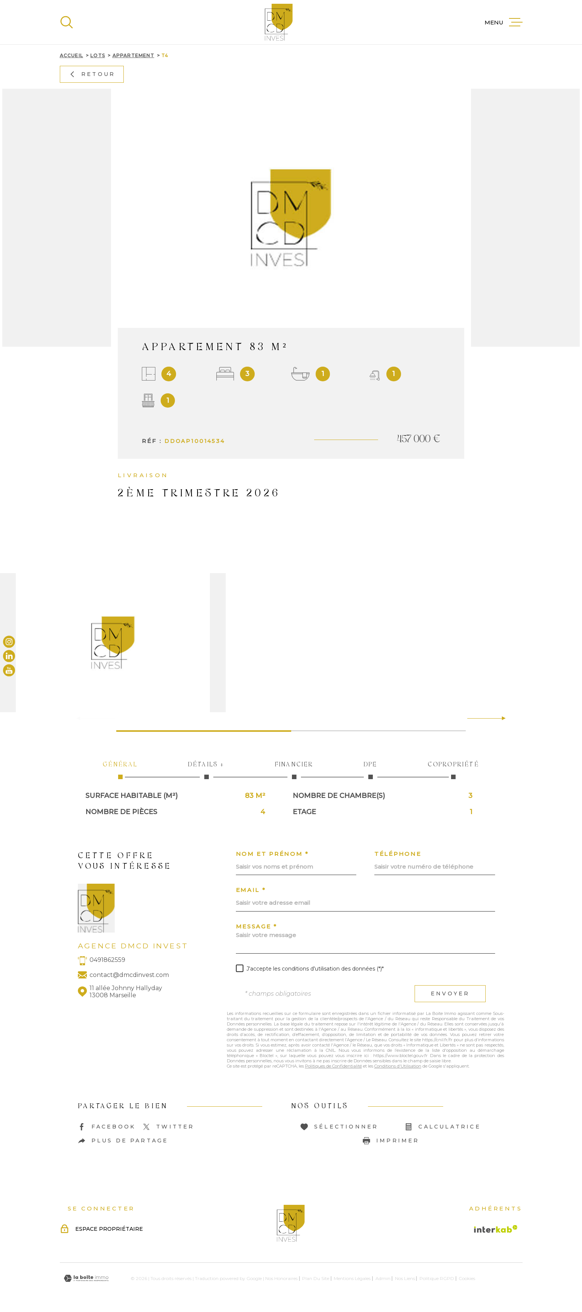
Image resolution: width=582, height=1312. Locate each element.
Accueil (71, 55)
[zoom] (291, 642)
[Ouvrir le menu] (504, 22)
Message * (256, 926)
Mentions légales (352, 1278)
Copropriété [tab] (453, 769)
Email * (251, 890)
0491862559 (107, 959)
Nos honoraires (281, 1278)
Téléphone (397, 854)
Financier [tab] (294, 769)
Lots (97, 55)
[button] (500, 718)
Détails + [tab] (206, 769)
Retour (91, 74)
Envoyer (450, 993)
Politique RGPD (436, 1278)
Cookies (467, 1278)
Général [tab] (120, 769)
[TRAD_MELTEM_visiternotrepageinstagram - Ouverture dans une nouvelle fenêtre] (9, 642)
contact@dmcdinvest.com (129, 974)
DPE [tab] (371, 769)
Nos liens (405, 1278)
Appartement (133, 55)
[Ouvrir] (66, 22)
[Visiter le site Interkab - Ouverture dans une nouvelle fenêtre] (496, 1229)
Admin (383, 1278)
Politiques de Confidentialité (333, 1066)
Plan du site (315, 1278)
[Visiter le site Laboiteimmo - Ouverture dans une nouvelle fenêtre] (86, 1278)
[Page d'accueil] (279, 22)
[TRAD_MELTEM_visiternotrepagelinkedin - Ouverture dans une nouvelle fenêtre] (9, 656)
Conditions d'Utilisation (397, 1066)
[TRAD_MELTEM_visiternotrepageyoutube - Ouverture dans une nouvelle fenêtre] (9, 670)
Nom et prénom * (272, 854)
